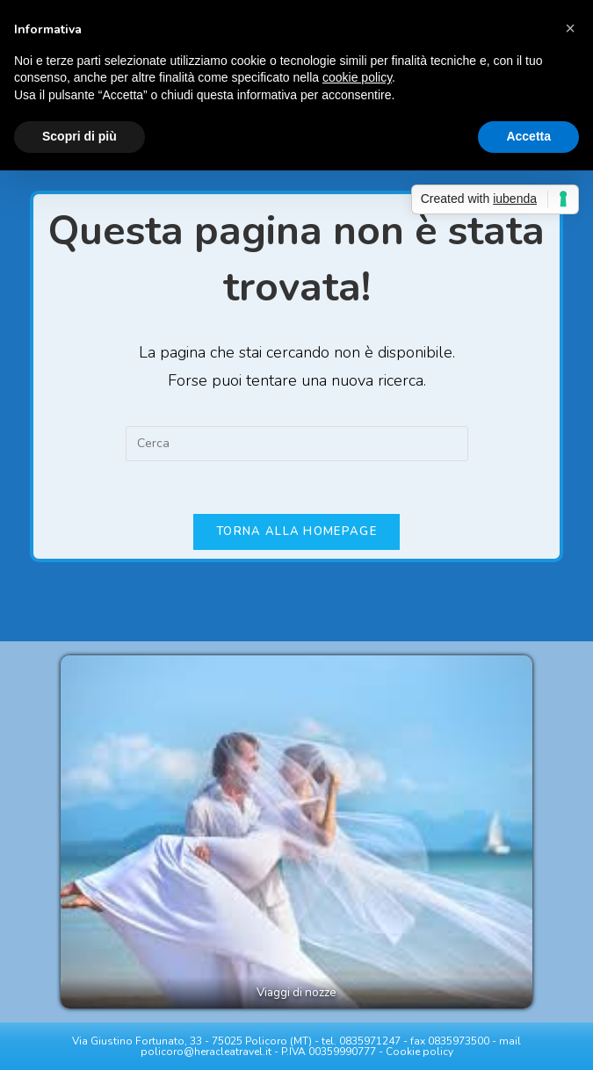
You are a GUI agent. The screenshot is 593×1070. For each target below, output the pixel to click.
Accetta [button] (528, 136)
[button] (570, 28)
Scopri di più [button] (79, 136)
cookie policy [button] (357, 77)
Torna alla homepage (296, 531)
